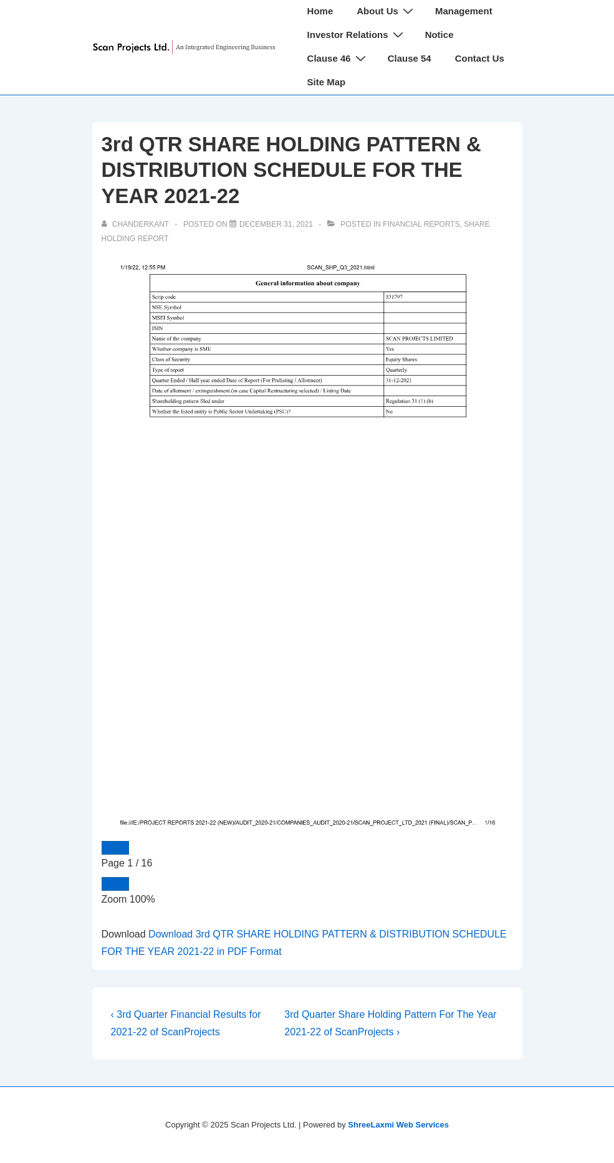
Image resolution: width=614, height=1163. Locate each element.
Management (463, 11)
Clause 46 (338, 58)
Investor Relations (356, 34)
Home (320, 11)
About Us (386, 11)
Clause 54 (409, 58)
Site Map (326, 82)
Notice (439, 34)
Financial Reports (421, 224)
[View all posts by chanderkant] (136, 224)
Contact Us (479, 58)
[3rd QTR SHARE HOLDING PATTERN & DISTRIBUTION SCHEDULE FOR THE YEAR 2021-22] (276, 224)
